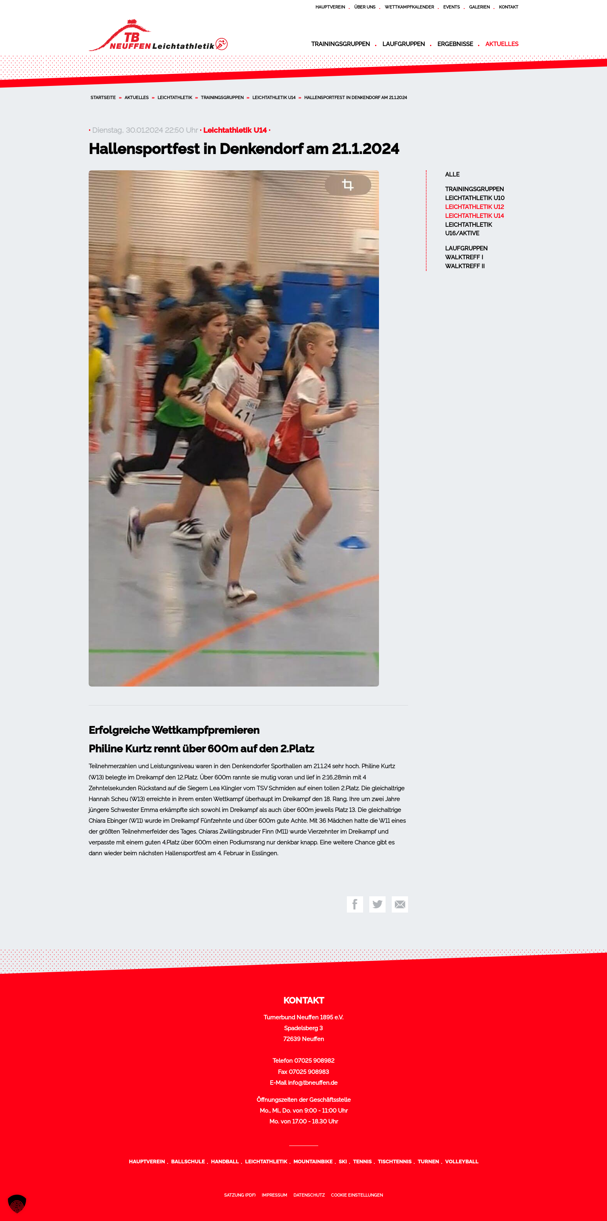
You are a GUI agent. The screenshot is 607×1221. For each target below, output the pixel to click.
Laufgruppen (403, 44)
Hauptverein (330, 7)
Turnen (428, 1161)
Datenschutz (309, 1195)
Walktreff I (464, 257)
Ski (343, 1161)
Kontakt (508, 7)
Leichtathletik (175, 97)
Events (451, 7)
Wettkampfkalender (409, 7)
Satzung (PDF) (239, 1195)
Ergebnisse (455, 44)
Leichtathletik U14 (273, 97)
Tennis (362, 1161)
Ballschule (188, 1161)
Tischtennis (395, 1161)
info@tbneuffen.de (313, 1082)
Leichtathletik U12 (474, 207)
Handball (225, 1161)
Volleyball (461, 1161)
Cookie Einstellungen (357, 1195)
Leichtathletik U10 (474, 198)
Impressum (274, 1195)
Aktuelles (501, 44)
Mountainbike (313, 1161)
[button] (17, 1204)
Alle (452, 174)
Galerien (479, 7)
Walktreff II (465, 266)
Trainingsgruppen (340, 44)
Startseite (103, 97)
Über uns (365, 7)
